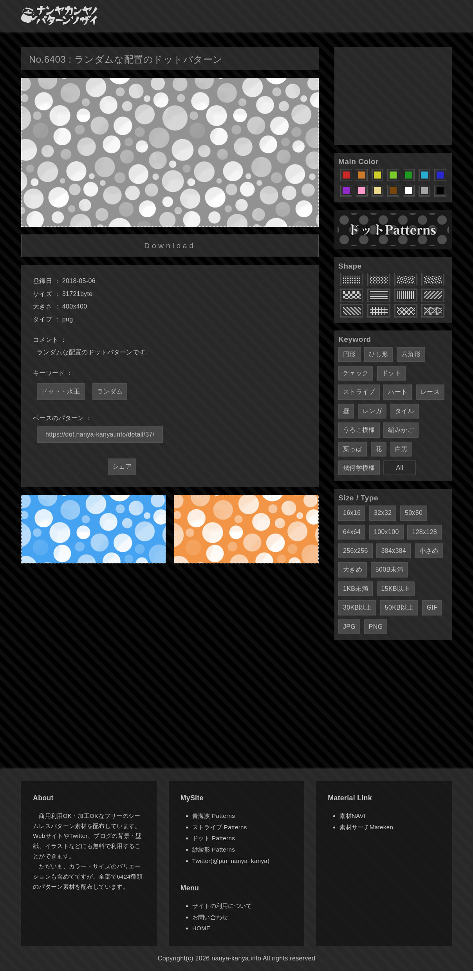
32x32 (383, 512)
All (399, 467)
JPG (349, 626)
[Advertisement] (393, 96)
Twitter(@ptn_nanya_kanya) (231, 860)
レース (430, 391)
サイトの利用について (222, 905)
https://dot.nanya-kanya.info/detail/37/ (99, 434)
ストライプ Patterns (219, 827)
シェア (122, 466)
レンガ (372, 411)
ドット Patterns (213, 838)
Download (169, 246)
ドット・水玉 (61, 391)
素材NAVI (352, 815)
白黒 (401, 449)
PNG (376, 626)
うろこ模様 (359, 429)
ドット (391, 373)
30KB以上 (357, 607)
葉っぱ (352, 449)
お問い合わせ (210, 917)
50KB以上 (399, 607)
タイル (404, 411)
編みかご (400, 429)
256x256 (355, 550)
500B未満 (389, 569)
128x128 (424, 532)
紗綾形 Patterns (213, 849)
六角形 (411, 354)
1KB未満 (355, 588)
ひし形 (378, 354)
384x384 (393, 550)
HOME (201, 928)
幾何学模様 (359, 467)
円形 (349, 354)
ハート (397, 391)
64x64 (352, 532)
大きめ (352, 569)
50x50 (413, 512)
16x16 (352, 512)
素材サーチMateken (366, 827)
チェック (355, 373)
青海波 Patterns (213, 815)
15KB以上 (395, 588)
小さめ (429, 550)
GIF (432, 607)
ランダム (110, 391)
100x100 (386, 532)
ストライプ (359, 391)
